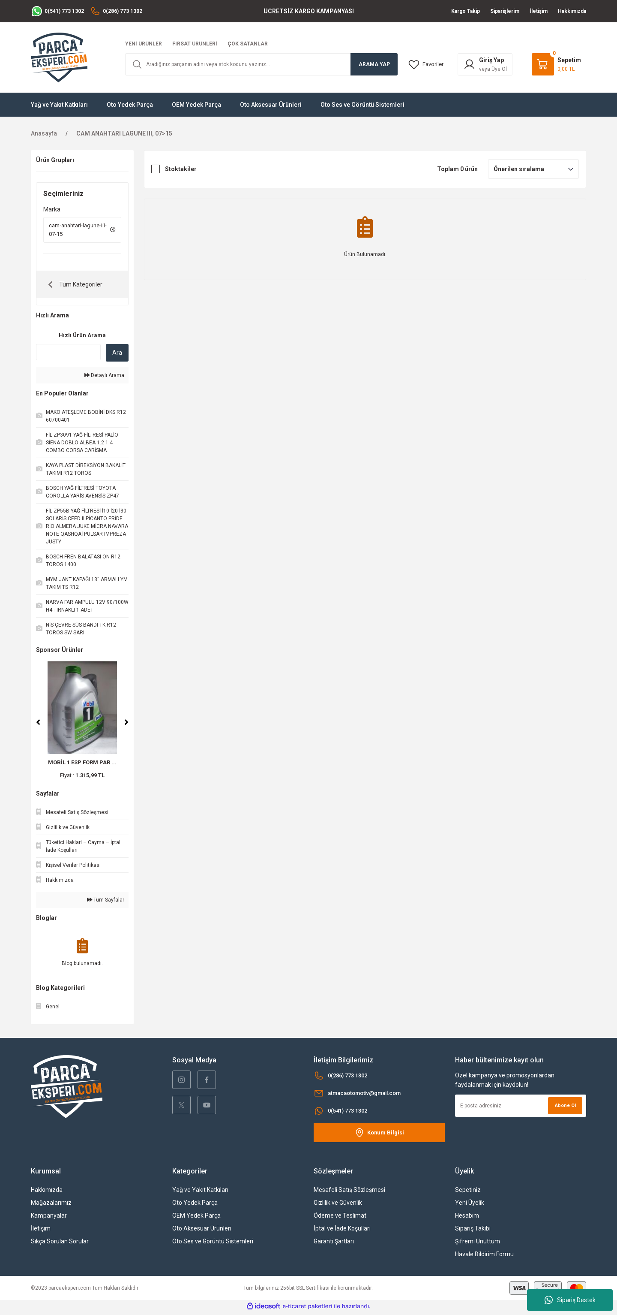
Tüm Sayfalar (105, 902)
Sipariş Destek (570, 1300)
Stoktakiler (181, 169)
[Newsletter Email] (520, 1108)
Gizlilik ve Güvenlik (338, 1205)
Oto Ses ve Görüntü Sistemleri (212, 1243)
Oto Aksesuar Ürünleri (201, 1231)
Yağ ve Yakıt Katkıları (200, 1192)
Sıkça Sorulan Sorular (60, 1243)
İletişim (41, 1231)
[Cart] (556, 64)
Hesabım (467, 1218)
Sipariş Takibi (473, 1231)
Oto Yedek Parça (195, 1205)
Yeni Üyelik (469, 1205)
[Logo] (59, 57)
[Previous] (38, 725)
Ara (117, 355)
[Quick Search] (68, 355)
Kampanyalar (49, 1218)
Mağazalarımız (51, 1205)
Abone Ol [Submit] (563, 1108)
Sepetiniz (468, 1192)
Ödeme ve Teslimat (340, 1218)
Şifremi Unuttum (477, 1243)
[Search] (261, 64)
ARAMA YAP (374, 64)
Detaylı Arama (104, 378)
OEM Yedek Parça (196, 1218)
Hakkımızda (47, 1192)
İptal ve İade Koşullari (342, 1231)
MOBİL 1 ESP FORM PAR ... (82, 765)
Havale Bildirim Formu (484, 1256)
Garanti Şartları (334, 1243)
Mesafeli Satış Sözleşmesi (349, 1192)
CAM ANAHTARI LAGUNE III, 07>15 (124, 133)
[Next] (126, 725)
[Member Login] (486, 64)
